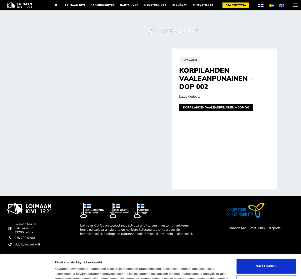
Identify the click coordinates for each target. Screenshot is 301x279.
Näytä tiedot (64, 271)
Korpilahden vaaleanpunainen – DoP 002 (216, 107)
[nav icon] (295, 5)
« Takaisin (190, 60)
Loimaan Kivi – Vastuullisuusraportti (254, 228)
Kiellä (266, 258)
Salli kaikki (266, 241)
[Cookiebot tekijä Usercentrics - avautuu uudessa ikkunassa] (27, 271)
